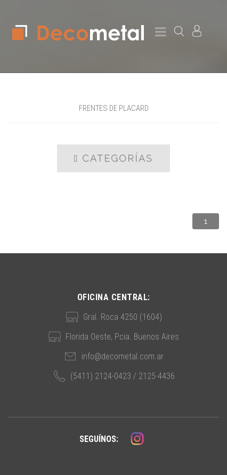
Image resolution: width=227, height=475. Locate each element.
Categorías (113, 158)
